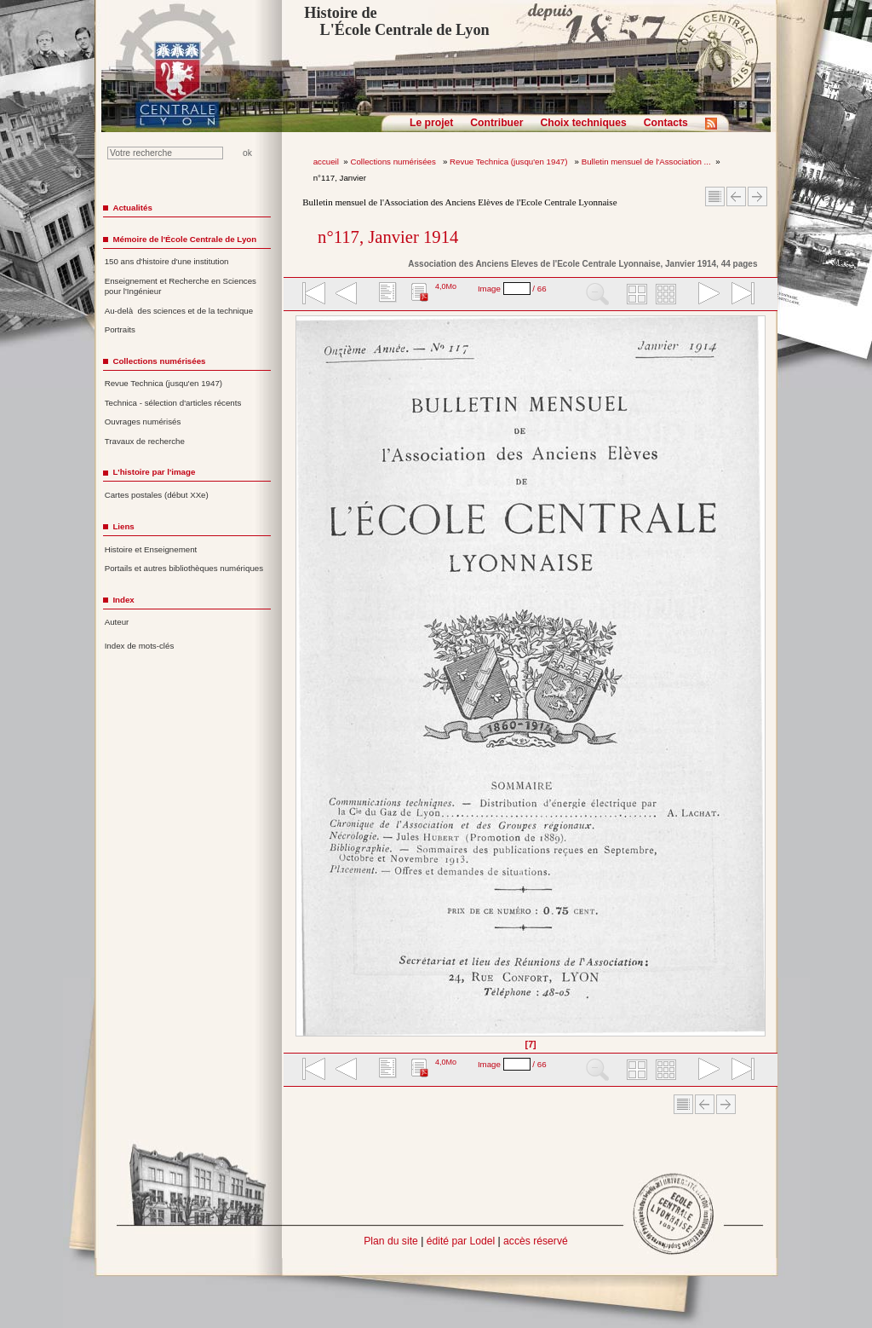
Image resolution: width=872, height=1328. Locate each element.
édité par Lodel (461, 1241)
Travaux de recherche (145, 441)
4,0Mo (445, 286)
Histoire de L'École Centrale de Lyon (396, 21)
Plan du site (391, 1241)
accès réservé (535, 1241)
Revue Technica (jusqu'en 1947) (510, 161)
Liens (123, 526)
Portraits (120, 329)
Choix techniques (583, 123)
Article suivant (757, 196)
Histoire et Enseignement (151, 549)
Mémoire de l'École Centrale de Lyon (184, 239)
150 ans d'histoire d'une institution (167, 261)
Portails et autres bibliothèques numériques (184, 568)
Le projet (431, 123)
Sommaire (715, 196)
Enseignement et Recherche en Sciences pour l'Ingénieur (180, 286)
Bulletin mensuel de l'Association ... (646, 161)
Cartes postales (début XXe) (157, 494)
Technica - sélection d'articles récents (173, 402)
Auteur (117, 621)
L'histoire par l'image (153, 471)
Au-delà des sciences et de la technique (179, 310)
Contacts (666, 123)
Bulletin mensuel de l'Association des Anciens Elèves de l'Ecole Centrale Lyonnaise (459, 202)
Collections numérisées (394, 161)
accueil (326, 161)
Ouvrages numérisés (143, 421)
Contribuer (496, 123)
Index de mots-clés (140, 645)
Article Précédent (736, 196)
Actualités (132, 207)
